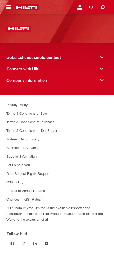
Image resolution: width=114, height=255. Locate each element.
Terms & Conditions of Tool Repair (31, 130)
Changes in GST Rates (23, 199)
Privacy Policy (17, 105)
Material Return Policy (22, 139)
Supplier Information (21, 156)
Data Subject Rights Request (28, 173)
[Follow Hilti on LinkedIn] (35, 243)
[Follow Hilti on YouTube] (46, 243)
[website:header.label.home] (27, 7)
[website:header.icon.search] (102, 7)
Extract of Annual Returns (25, 190)
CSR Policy (14, 182)
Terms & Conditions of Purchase (30, 122)
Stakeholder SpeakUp (22, 148)
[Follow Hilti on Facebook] (12, 243)
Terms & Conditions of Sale (26, 113)
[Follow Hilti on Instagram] (23, 243)
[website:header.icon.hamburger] (9, 7)
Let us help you (18, 165)
